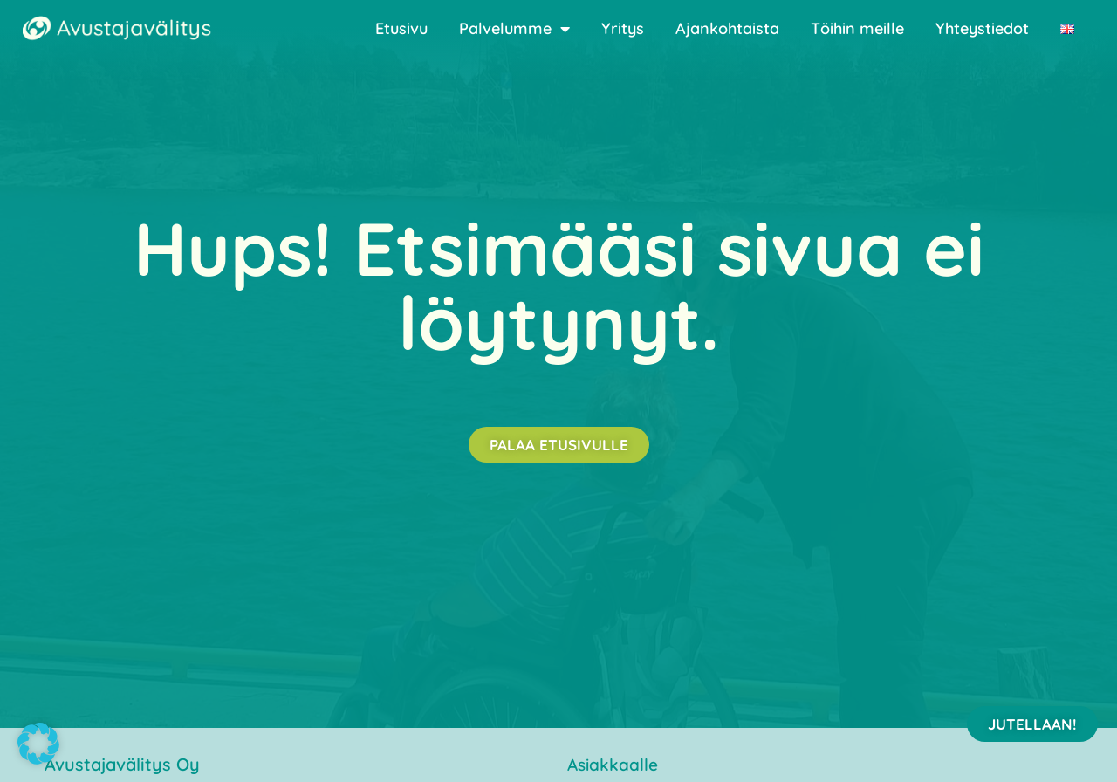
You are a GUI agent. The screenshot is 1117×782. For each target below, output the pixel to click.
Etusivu (401, 28)
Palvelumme (514, 28)
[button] (38, 743)
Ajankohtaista (727, 28)
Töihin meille (857, 28)
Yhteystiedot (982, 28)
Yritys (622, 28)
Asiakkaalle (612, 764)
